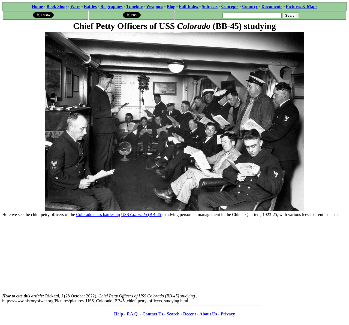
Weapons (154, 6)
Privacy (228, 314)
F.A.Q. (133, 314)
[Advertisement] (174, 255)
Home (37, 6)
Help (118, 314)
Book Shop (56, 6)
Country (250, 6)
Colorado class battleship (98, 214)
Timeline (134, 6)
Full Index (189, 6)
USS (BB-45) (142, 214)
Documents (271, 6)
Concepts (229, 6)
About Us (208, 314)
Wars (75, 6)
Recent (189, 314)
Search (173, 314)
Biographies (111, 6)
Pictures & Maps (301, 6)
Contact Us (152, 314)
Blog (171, 6)
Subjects (210, 6)
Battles (90, 6)
